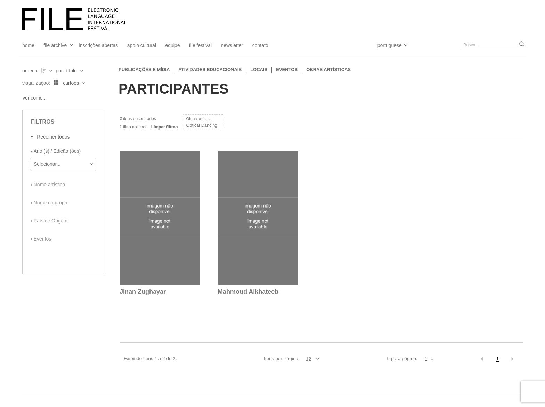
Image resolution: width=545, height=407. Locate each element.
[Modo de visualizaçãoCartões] (68, 83)
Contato (260, 45)
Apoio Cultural (141, 45)
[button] (482, 359)
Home (28, 45)
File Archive (55, 45)
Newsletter (232, 45)
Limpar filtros (164, 127)
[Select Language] (385, 45)
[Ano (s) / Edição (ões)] (61, 151)
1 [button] (497, 358)
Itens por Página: (282, 358)
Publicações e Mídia (144, 69)
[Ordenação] (74, 70)
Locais (258, 69)
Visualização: (36, 83)
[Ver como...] (36, 98)
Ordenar (30, 70)
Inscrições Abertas (98, 45)
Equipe (172, 45)
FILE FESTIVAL (200, 45)
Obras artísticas (328, 69)
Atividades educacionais (210, 69)
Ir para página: (402, 358)
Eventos (287, 69)
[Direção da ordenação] (47, 70)
